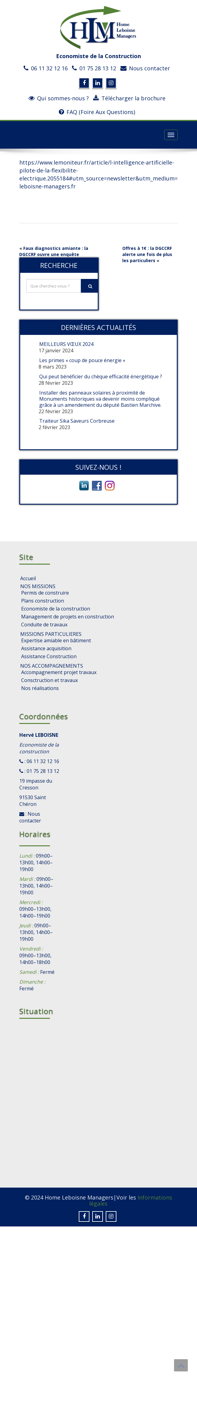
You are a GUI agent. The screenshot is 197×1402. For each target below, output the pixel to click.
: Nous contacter (30, 817)
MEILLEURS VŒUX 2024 (66, 344)
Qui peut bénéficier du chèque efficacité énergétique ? (100, 376)
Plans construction (42, 600)
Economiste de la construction (55, 608)
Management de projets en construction (67, 616)
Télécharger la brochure (133, 98)
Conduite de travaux (44, 624)
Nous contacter (149, 68)
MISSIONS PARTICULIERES (50, 634)
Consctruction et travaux (49, 680)
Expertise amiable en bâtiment (56, 640)
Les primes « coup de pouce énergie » (82, 360)
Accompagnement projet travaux (59, 672)
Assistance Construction (49, 656)
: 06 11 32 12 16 (41, 761)
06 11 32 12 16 (49, 68)
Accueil (28, 578)
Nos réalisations (40, 688)
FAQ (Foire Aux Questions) (100, 112)
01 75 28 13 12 (97, 68)
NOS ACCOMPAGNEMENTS (51, 665)
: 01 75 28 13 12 (41, 771)
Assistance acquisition (46, 648)
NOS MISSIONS (37, 586)
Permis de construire (45, 592)
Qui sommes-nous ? (63, 98)
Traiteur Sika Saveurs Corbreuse (77, 421)
